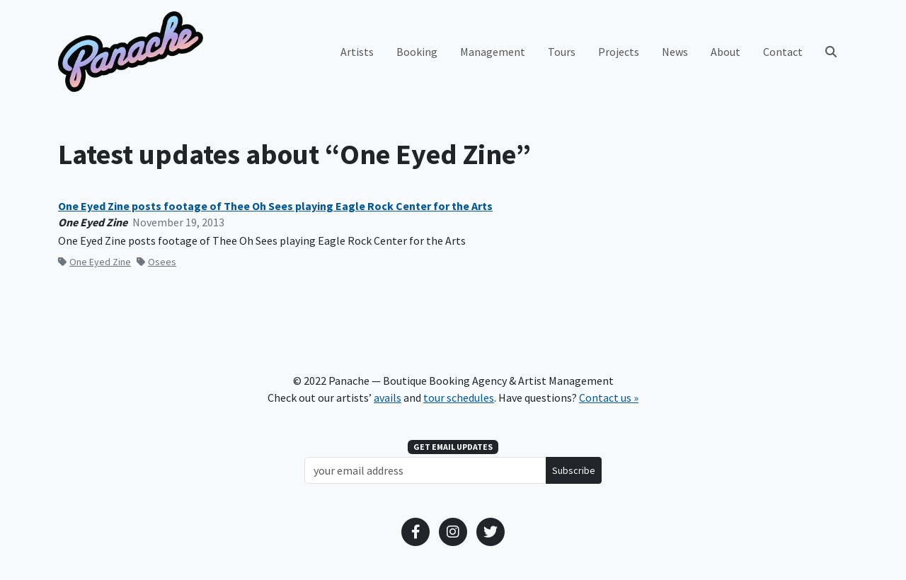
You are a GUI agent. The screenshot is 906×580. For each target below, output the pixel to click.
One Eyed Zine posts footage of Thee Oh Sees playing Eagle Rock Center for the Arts (275, 206)
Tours (561, 52)
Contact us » (608, 397)
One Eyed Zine (94, 261)
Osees (156, 261)
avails (387, 397)
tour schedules (458, 397)
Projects (618, 52)
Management (492, 52)
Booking (416, 52)
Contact (783, 52)
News (675, 52)
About (725, 52)
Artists (357, 52)
